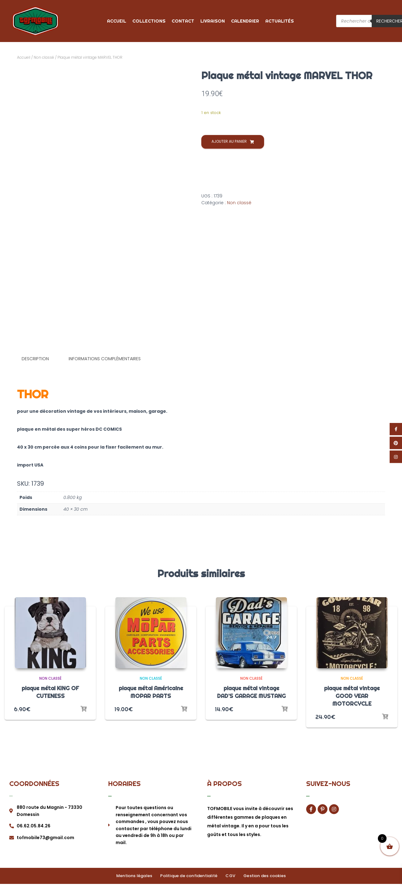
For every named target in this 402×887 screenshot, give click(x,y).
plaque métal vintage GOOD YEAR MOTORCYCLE (352, 695)
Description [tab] (35, 359)
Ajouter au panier (229, 141)
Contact (183, 21)
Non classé (44, 57)
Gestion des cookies (262, 874)
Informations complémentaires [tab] (105, 359)
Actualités (279, 21)
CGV (229, 874)
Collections (148, 21)
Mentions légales (137, 874)
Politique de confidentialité (190, 874)
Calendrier (245, 21)
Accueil (116, 21)
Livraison (212, 21)
